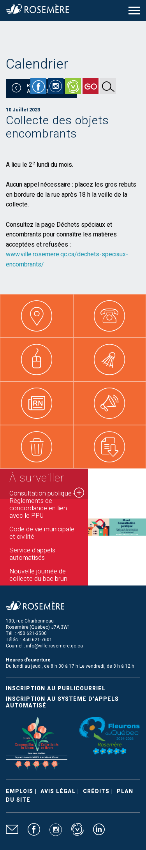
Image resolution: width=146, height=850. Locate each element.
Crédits (96, 791)
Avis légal (58, 791)
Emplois (19, 791)
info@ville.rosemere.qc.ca (54, 645)
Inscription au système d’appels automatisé (62, 702)
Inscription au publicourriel (56, 688)
